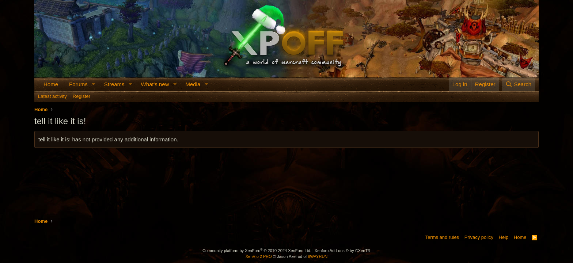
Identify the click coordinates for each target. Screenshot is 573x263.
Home (50, 84)
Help (504, 237)
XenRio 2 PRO (259, 256)
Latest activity (52, 96)
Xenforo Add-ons (343, 250)
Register (81, 96)
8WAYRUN (317, 256)
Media (192, 84)
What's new (155, 84)
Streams (114, 84)
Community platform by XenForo (256, 250)
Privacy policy (478, 237)
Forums (78, 84)
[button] (93, 84)
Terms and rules (442, 237)
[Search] (518, 84)
